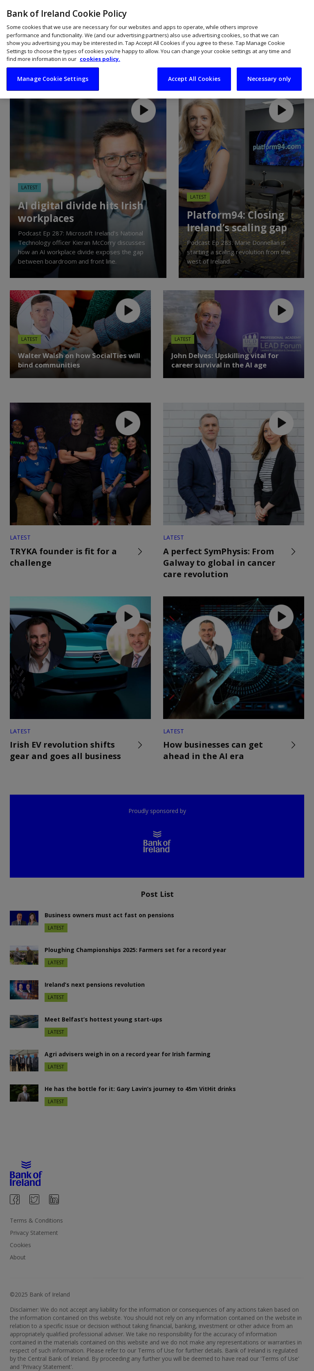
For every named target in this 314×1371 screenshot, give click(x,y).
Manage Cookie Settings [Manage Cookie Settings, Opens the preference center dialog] (52, 66)
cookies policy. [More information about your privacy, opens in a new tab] (100, 46)
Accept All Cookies (194, 66)
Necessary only (269, 66)
